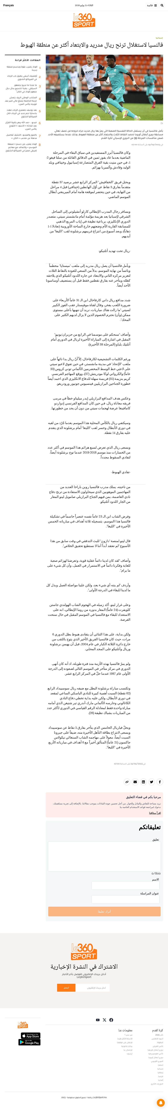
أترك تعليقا (104, 911)
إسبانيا (159, 38)
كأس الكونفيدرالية (155, 1054)
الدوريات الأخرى (157, 1084)
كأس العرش (158, 1046)
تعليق (155, 839)
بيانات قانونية (126, 1046)
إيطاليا (160, 1072)
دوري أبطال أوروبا (155, 1057)
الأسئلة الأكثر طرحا (124, 1038)
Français (8, 5)
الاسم (155, 879)
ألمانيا (160, 1080)
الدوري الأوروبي (157, 1061)
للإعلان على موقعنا (124, 1042)
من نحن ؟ (128, 1035)
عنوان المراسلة (149, 893)
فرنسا (160, 1076)
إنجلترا (160, 1065)
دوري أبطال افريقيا (155, 1050)
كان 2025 (159, 1035)
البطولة (160, 1042)
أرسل (66, 987)
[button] (161, 1103)
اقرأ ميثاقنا (155, 813)
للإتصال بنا (128, 1050)
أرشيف (129, 1054)
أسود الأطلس (157, 1038)
